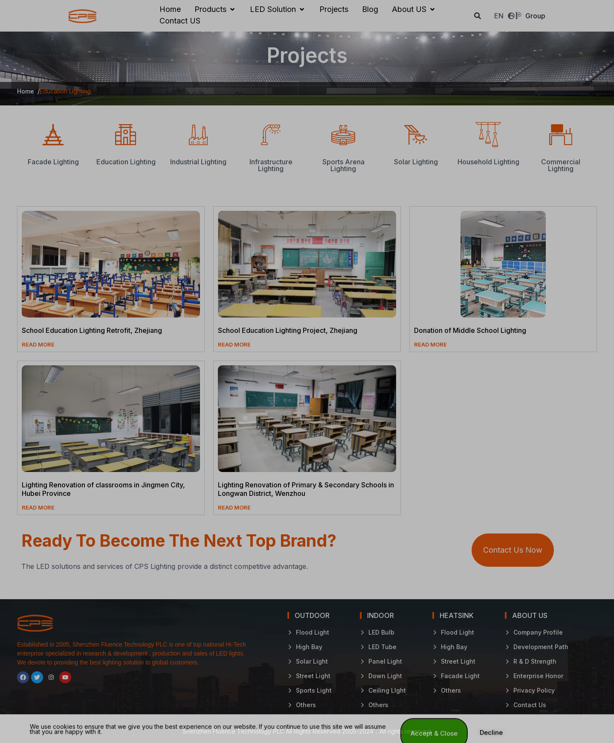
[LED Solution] (278, 9)
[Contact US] (180, 21)
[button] (478, 16)
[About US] (414, 9)
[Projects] (334, 9)
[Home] (170, 9)
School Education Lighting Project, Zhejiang (287, 330)
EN (504, 15)
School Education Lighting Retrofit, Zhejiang (92, 330)
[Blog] (370, 9)
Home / (28, 91)
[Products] (215, 9)
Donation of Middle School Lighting (470, 330)
